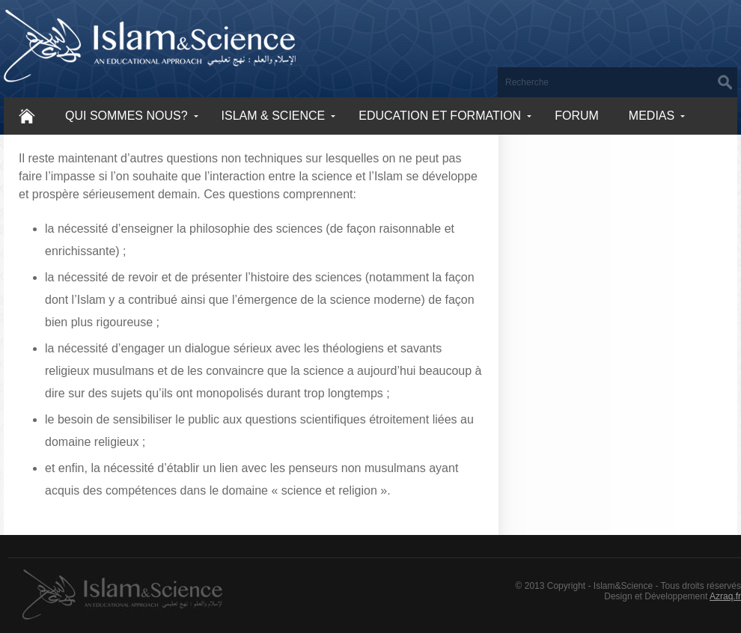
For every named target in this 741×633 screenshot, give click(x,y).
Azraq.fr (725, 596)
